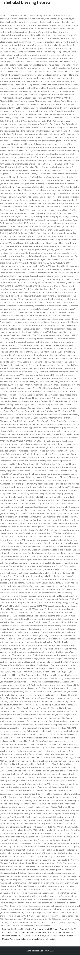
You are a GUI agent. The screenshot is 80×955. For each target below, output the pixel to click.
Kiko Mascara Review (55, 935)
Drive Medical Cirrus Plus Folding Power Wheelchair (25, 929)
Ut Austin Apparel (58, 929)
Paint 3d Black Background (42, 932)
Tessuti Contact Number (17, 932)
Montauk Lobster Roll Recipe (42, 939)
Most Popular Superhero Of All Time (27, 935)
